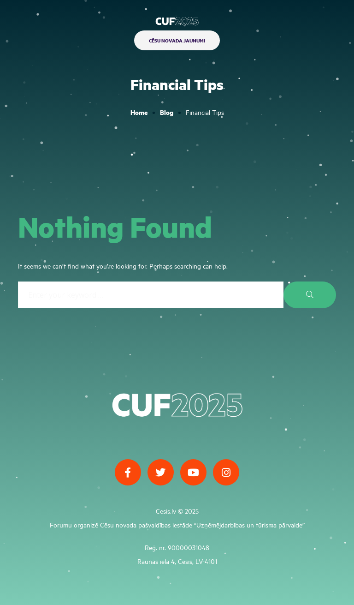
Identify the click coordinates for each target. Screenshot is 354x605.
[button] (177, 40)
